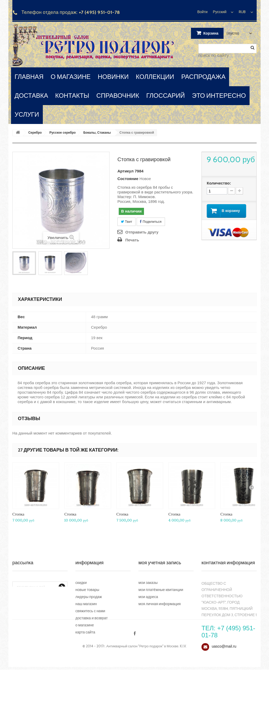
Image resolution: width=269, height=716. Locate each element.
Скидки (81, 582)
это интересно (219, 95)
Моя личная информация (159, 603)
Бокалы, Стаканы (97, 132)
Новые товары (87, 589)
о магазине (71, 76)
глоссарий (165, 95)
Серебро (35, 132)
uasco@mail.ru (224, 646)
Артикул (125, 171)
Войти (202, 11)
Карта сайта (85, 632)
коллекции (155, 76)
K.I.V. (183, 692)
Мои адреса (148, 596)
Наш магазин (86, 603)
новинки (113, 76)
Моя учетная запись (159, 563)
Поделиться (150, 222)
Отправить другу (141, 232)
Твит (126, 222)
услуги (27, 114)
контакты (72, 95)
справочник (117, 95)
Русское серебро (62, 132)
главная (29, 76)
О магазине (84, 625)
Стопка (18, 514)
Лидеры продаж (88, 596)
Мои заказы (148, 582)
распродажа (203, 76)
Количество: (219, 183)
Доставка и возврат (91, 618)
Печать (132, 240)
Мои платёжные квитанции (160, 589)
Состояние (127, 178)
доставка (31, 95)
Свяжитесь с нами (90, 611)
